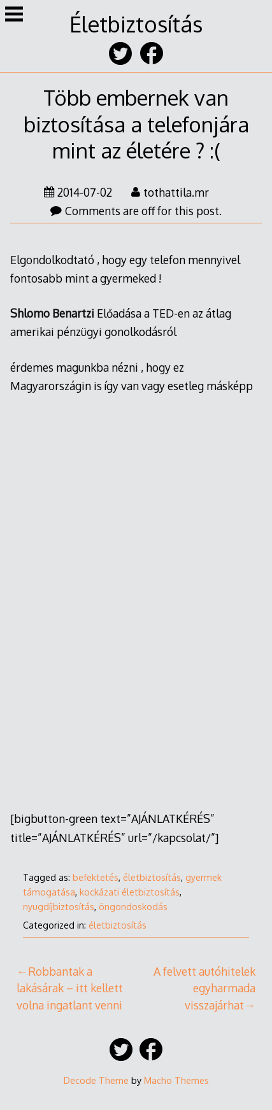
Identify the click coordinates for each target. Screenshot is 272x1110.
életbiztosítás (152, 877)
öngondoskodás (133, 906)
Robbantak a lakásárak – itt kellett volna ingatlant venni (70, 988)
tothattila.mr (170, 192)
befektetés (95, 877)
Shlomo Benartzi (52, 313)
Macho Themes (176, 1080)
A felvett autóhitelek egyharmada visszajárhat (204, 988)
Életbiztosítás (136, 24)
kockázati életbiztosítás (130, 892)
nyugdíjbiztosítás (58, 906)
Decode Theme (96, 1080)
